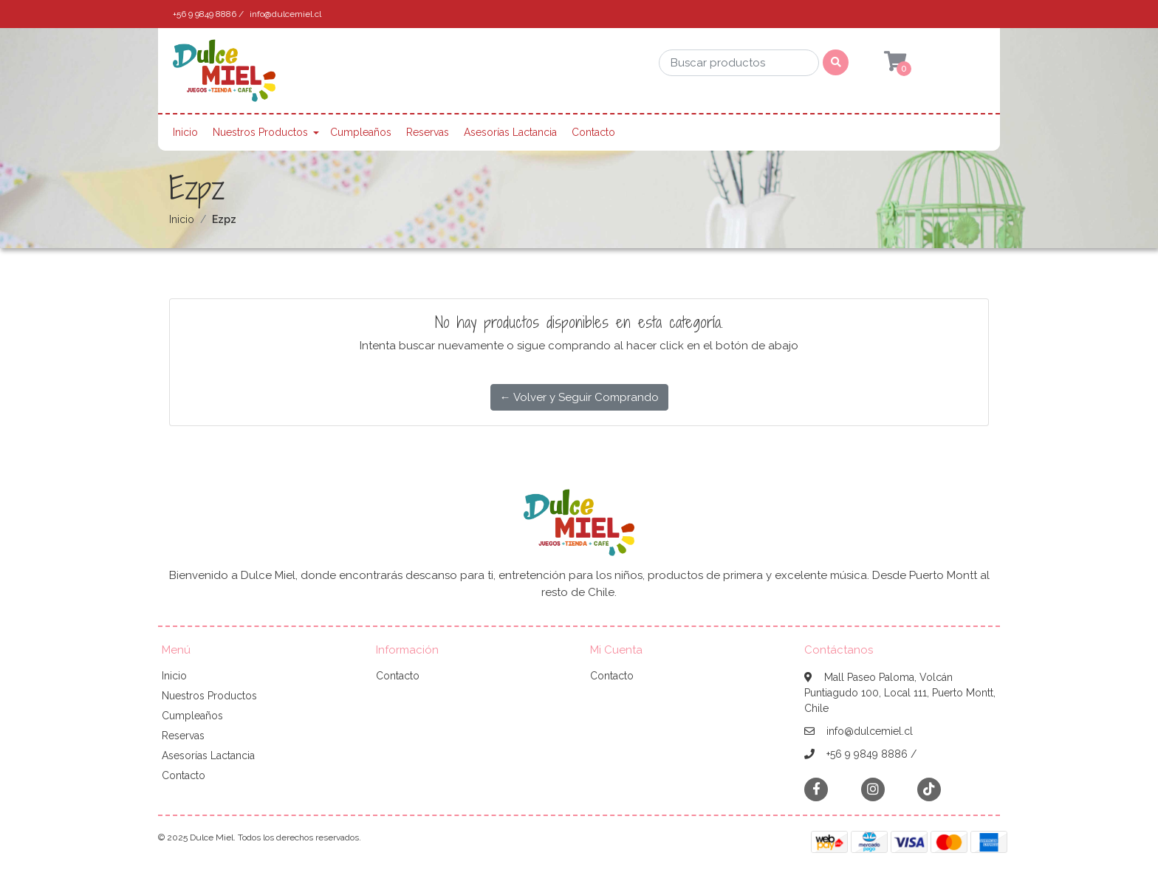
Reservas (427, 132)
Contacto (593, 132)
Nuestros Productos (260, 132)
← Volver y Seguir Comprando (579, 397)
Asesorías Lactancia (510, 132)
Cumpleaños (360, 132)
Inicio (185, 132)
